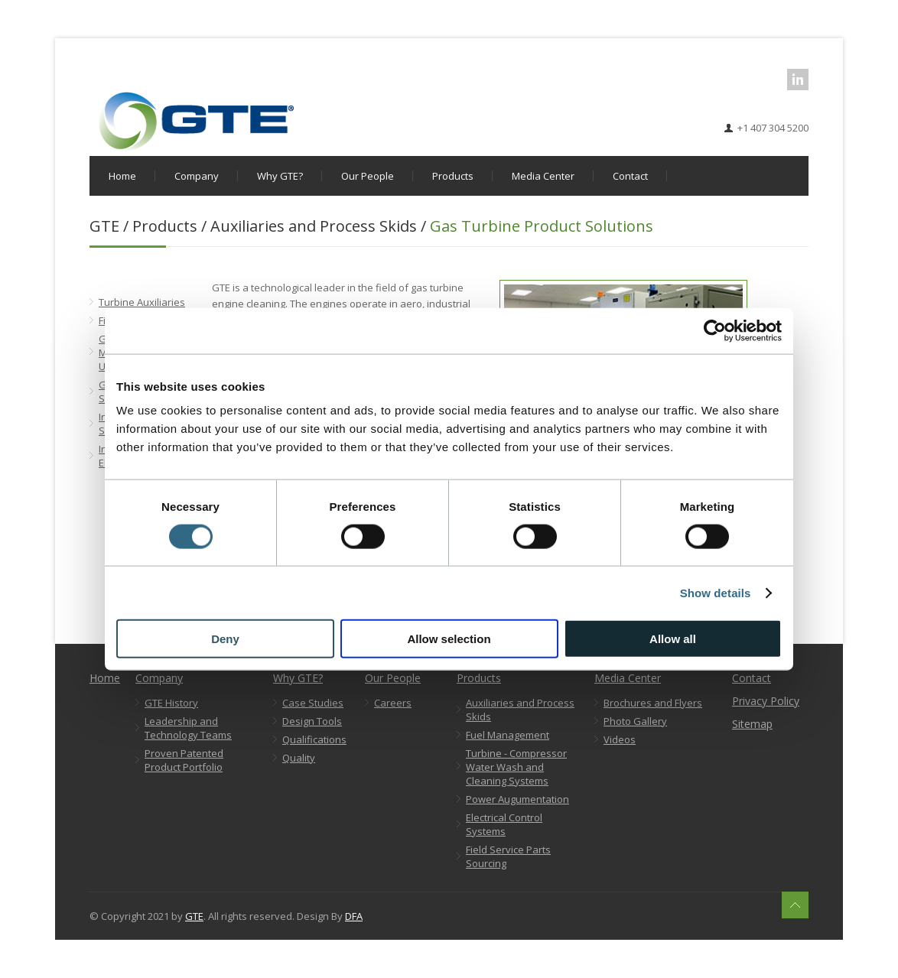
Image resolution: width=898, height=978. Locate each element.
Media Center (543, 176)
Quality (298, 758)
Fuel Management (507, 735)
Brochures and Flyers (653, 703)
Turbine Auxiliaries (142, 302)
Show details (715, 592)
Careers (393, 703)
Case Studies (312, 703)
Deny (225, 638)
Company (196, 176)
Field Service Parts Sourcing (508, 856)
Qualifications (314, 739)
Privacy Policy (765, 701)
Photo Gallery (635, 721)
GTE (194, 916)
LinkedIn (798, 79)
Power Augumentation (517, 799)
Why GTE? (280, 176)
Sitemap (752, 723)
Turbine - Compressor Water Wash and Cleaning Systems (516, 767)
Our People (367, 176)
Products (452, 176)
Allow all (672, 638)
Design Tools (312, 721)
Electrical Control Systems (504, 824)
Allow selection (448, 638)
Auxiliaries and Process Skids (520, 709)
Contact (630, 176)
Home (122, 176)
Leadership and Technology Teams (188, 728)
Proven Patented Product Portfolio (184, 760)
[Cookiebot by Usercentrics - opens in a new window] (715, 330)
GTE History (171, 703)
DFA (354, 916)
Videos (620, 739)
